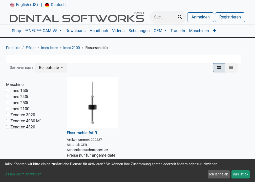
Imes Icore (49, 48)
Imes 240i (19, 96)
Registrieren (230, 17)
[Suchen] (180, 17)
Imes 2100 (71, 48)
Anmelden (201, 17)
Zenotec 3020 (22, 114)
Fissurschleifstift (82, 132)
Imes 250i (19, 102)
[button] (51, 68)
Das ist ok (240, 174)
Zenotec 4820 (22, 127)
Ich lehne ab (218, 174)
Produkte (13, 48)
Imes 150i (19, 90)
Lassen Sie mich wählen (22, 174)
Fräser (31, 48)
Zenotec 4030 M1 (26, 121)
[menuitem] (24, 5)
